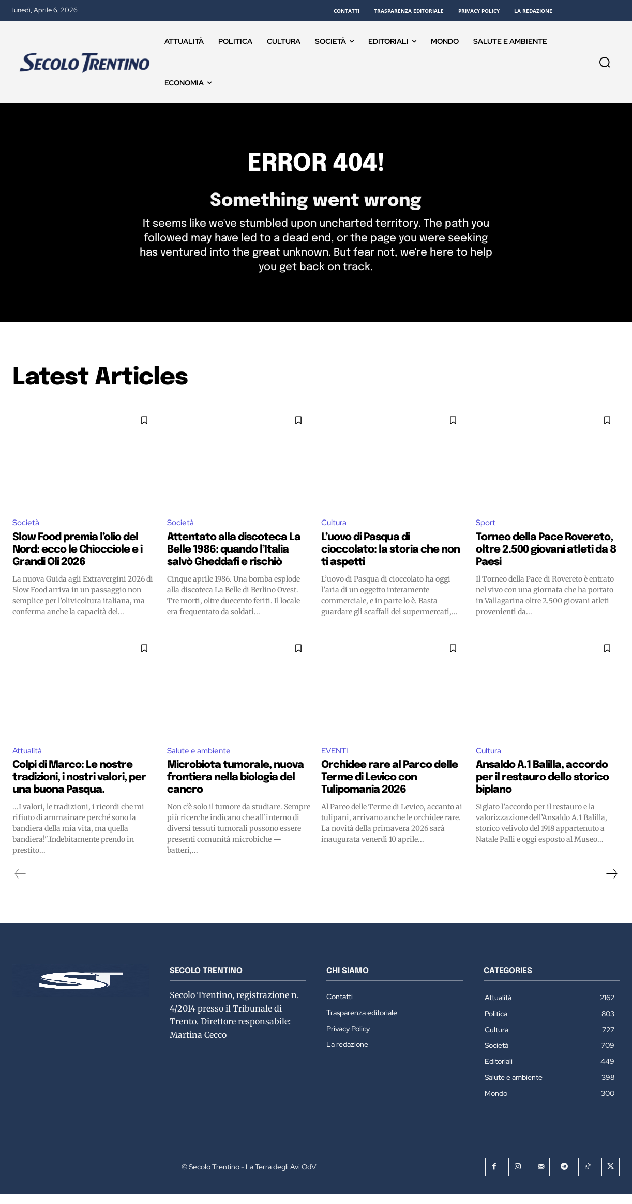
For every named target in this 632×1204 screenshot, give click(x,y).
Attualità (27, 760)
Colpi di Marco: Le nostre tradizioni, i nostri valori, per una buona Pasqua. (79, 788)
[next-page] (611, 884)
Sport (487, 531)
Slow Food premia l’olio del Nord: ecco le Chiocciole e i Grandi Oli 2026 (77, 559)
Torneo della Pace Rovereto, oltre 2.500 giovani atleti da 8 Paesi (546, 559)
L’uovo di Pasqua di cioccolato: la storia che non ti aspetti (390, 559)
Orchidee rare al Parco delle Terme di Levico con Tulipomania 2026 (389, 788)
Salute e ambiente (200, 760)
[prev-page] (20, 884)
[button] (605, 62)
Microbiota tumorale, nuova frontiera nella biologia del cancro (235, 788)
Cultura (335, 531)
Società (26, 531)
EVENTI (336, 760)
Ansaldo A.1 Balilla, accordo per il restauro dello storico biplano (542, 788)
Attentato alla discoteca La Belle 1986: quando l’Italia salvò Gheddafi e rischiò (233, 559)
